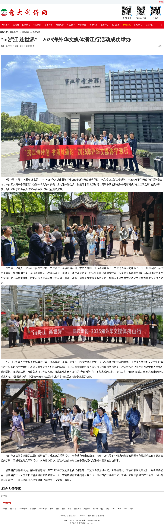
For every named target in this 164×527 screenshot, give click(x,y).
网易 (119, 509)
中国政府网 (23, 509)
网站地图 (91, 516)
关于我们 (62, 516)
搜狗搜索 (87, 509)
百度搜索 (77, 509)
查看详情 (36, 32)
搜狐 (131, 509)
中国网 (4, 509)
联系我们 (101, 516)
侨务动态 (93, 25)
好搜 (69, 509)
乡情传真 (127, 25)
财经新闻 (138, 25)
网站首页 (5, 25)
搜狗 (51, 509)
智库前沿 (149, 25)
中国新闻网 (43, 509)
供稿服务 (72, 516)
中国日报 (13, 509)
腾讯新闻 (33, 509)
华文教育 (71, 25)
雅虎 (107, 509)
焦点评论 (104, 25)
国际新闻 (26, 25)
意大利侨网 (10, 46)
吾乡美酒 (48, 25)
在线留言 (82, 516)
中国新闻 (37, 25)
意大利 (16, 25)
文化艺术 (116, 25)
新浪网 (95, 509)
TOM (113, 509)
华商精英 (82, 25)
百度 (63, 509)
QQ (101, 509)
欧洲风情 (60, 25)
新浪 (57, 509)
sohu (125, 509)
